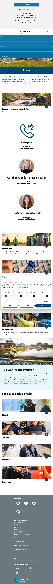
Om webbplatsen (18, 531)
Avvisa (9, 305)
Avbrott (16, 524)
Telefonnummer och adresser (21, 549)
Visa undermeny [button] (51, 36)
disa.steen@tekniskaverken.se (26, 219)
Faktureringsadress (19, 554)
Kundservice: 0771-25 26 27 (21, 545)
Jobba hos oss (17, 527)
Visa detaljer (45, 301)
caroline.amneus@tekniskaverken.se (26, 183)
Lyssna (2, 49)
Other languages (4, 56)
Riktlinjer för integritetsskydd (21, 534)
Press (15, 558)
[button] (2, 32)
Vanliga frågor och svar (20, 522)
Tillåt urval (26, 305)
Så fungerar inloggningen (26, 10)
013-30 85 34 (26, 181)
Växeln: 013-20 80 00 (19, 541)
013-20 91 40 (26, 146)
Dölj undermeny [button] (51, 43)
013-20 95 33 (26, 217)
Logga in (26, 5)
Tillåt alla (43, 305)
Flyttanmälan (4, 53)
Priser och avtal (18, 526)
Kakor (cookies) (18, 532)
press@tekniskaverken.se (26, 148)
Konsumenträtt (18, 529)
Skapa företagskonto (20, 21)
